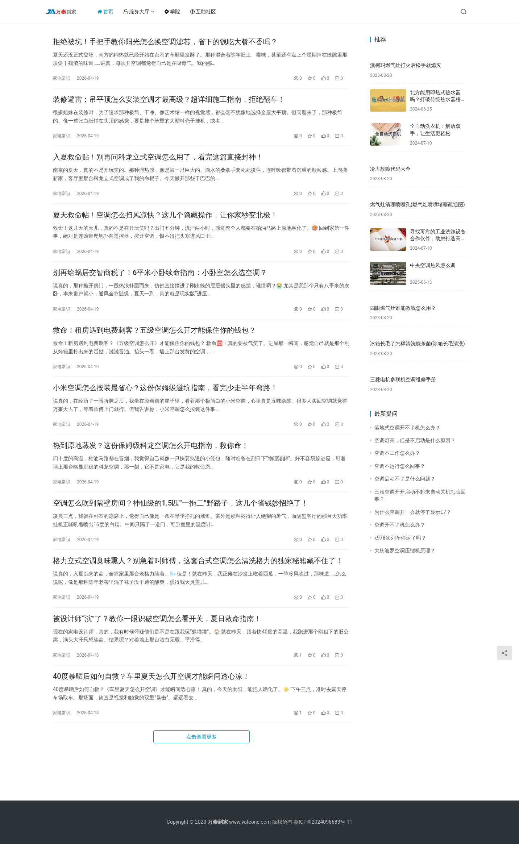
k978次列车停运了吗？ (400, 538)
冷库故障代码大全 (390, 169)
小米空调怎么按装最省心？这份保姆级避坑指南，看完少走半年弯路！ (165, 411)
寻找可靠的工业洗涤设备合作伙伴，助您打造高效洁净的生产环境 (438, 239)
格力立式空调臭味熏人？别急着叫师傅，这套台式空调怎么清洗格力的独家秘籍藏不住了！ (198, 594)
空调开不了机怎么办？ (399, 525)
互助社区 (210, 11)
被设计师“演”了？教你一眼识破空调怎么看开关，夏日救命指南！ (157, 656)
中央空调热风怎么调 (433, 265)
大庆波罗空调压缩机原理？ (404, 550)
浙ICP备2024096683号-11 (323, 822)
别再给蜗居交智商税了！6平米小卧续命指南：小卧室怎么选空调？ (160, 288)
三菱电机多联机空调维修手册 (403, 379)
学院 (179, 11)
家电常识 (61, 80)
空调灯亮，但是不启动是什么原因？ (415, 440)
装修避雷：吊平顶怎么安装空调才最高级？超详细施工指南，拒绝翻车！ (169, 104)
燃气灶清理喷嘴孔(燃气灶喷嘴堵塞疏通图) (417, 204)
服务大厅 (143, 11)
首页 (112, 11)
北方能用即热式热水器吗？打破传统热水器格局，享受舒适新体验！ (435, 99)
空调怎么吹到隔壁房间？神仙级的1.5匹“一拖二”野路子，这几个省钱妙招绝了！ (180, 533)
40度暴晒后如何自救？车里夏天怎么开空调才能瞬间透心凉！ (151, 717)
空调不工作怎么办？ (397, 453)
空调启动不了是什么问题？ (404, 479)
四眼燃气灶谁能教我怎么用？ (403, 308)
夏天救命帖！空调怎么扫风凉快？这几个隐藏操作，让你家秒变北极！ (165, 227)
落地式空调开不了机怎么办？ (407, 428)
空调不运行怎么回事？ (399, 466)
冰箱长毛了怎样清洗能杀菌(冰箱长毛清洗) (417, 343)
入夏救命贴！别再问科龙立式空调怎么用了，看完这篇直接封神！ (158, 166)
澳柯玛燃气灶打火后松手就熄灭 (405, 65)
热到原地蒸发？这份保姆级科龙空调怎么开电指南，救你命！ (151, 472)
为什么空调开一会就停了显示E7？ (412, 512)
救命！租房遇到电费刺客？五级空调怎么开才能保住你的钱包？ (154, 349)
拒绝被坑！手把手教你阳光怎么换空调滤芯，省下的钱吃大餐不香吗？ (165, 43)
